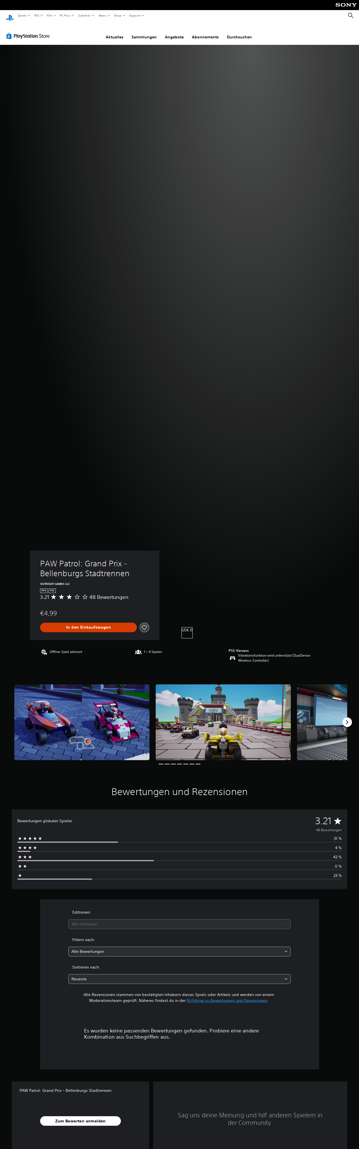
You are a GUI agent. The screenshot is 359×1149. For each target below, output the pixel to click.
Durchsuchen (239, 31)
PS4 (49, 15)
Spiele (22, 15)
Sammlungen (144, 31)
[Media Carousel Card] (81, 717)
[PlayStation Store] (29, 30)
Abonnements (205, 31)
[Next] (347, 717)
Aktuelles (114, 31)
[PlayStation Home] (10, 15)
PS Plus (65, 15)
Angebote (174, 31)
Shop (117, 15)
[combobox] (179, 919)
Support (135, 15)
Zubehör (84, 15)
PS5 (37, 15)
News (102, 15)
